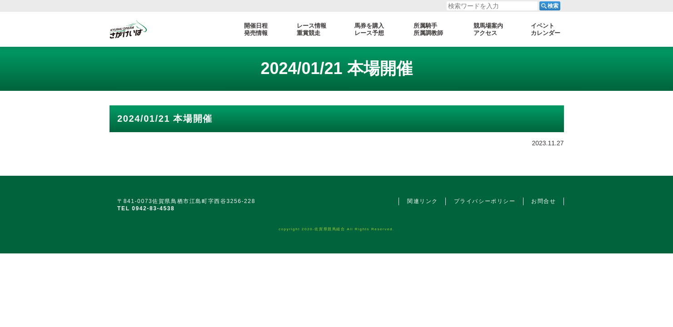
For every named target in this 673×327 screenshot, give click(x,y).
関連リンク (422, 201)
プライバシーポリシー (485, 201)
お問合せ (543, 201)
